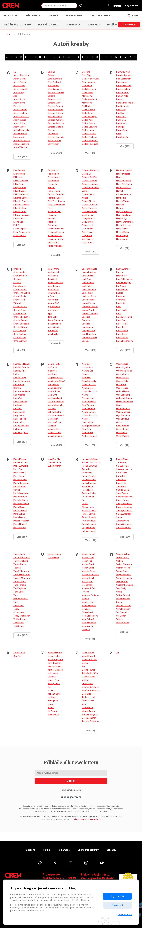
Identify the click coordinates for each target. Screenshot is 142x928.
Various (85, 598)
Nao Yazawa (88, 405)
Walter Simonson (124, 564)
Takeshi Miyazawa (21, 578)
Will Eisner (121, 616)
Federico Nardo (55, 235)
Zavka (85, 663)
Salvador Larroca (124, 469)
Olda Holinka (122, 388)
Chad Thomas (20, 275)
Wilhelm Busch (123, 609)
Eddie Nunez (19, 184)
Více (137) (125, 350)
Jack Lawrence (89, 289)
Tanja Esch (18, 592)
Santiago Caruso (124, 510)
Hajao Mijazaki (123, 174)
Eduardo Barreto (21, 198)
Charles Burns (20, 289)
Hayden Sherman (124, 211)
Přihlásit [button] (114, 5)
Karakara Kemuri (124, 317)
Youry (50, 704)
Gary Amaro (87, 228)
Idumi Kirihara (54, 293)
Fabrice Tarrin (54, 191)
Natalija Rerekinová (91, 425)
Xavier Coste (19, 652)
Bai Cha (51, 72)
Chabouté (18, 269)
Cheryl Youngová (21, 323)
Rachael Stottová (90, 459)
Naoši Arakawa (89, 401)
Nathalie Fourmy (89, 436)
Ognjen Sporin (122, 374)
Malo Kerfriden (54, 422)
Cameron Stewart (90, 78)
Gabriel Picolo (88, 201)
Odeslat (71, 780)
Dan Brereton (122, 106)
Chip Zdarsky (19, 330)
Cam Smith (87, 85)
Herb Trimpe (122, 235)
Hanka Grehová (123, 187)
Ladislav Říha (19, 371)
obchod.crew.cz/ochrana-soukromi (86, 819)
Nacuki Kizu (87, 367)
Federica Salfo (54, 211)
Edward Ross (19, 218)
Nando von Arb (89, 384)
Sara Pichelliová (123, 527)
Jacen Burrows (89, 272)
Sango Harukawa (124, 503)
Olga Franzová (123, 415)
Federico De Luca (56, 228)
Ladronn (17, 374)
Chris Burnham (20, 341)
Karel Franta (122, 323)
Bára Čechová (54, 82)
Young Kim (53, 700)
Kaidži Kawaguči (123, 282)
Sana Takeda (122, 493)
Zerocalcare (87, 707)
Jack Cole (86, 279)
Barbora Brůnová (55, 113)
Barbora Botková (55, 109)
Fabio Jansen (54, 177)
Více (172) (90, 540)
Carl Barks (87, 106)
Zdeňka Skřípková (90, 687)
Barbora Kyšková (56, 120)
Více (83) (56, 255)
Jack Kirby (87, 286)
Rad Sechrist (88, 496)
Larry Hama (18, 415)
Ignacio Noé (53, 303)
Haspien (120, 204)
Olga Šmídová (122, 419)
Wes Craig (121, 588)
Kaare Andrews (123, 269)
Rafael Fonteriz (89, 510)
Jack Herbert (88, 282)
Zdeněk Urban (88, 676)
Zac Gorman (88, 652)
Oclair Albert (122, 364)
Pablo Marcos (19, 459)
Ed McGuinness (20, 194)
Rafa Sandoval (89, 520)
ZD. (83, 666)
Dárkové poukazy (101, 15)
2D (117, 652)
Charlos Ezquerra (21, 317)
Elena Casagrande (21, 232)
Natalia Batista (89, 412)
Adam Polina (19, 123)
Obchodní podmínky (88, 850)
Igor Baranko (54, 306)
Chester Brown (20, 327)
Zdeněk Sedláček (90, 673)
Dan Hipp (120, 127)
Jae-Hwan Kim (89, 334)
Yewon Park (53, 680)
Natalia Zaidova (89, 415)
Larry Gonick (19, 412)
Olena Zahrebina (124, 412)
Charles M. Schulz (21, 293)
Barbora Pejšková (56, 123)
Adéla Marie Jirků (21, 130)
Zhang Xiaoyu (88, 711)
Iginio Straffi (53, 299)
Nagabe (85, 374)
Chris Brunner (19, 337)
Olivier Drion (121, 432)
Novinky (53, 15)
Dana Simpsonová (124, 102)
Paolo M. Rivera (20, 500)
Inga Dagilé (53, 334)
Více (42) (124, 445)
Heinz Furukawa (123, 215)
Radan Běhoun (89, 479)
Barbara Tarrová (55, 106)
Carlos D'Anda (88, 123)
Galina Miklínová (89, 211)
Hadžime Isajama (124, 170)
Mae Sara (52, 374)
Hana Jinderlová (123, 180)
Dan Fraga (121, 120)
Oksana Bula (122, 381)
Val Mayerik (87, 581)
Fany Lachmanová (56, 204)
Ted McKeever (20, 619)
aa (14, 72)
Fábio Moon (53, 180)
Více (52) (124, 248)
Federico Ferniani (56, 232)
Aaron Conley (19, 82)
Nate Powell (87, 432)
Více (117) (90, 251)
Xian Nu (17, 656)
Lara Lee (17, 408)
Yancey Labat (54, 656)
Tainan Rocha (19, 564)
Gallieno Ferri (88, 215)
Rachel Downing (89, 466)
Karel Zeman (122, 337)
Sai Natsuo (121, 462)
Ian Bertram (53, 269)
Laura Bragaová (20, 432)
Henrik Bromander (124, 222)
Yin (49, 687)
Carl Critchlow (88, 109)
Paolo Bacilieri (20, 479)
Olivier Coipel (122, 429)
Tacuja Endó (19, 554)
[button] (111, 24)
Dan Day (120, 113)
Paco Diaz (18, 469)
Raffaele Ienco (89, 524)
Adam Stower (19, 127)
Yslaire (51, 707)
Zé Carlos (86, 694)
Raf (83, 500)
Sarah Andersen (123, 514)
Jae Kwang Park (89, 337)
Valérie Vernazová (90, 574)
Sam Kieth (121, 486)
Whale (119, 592)
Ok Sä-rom (121, 384)
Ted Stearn (18, 626)
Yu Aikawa (52, 711)
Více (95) (90, 153)
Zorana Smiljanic (90, 714)
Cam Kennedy (88, 82)
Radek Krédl (87, 490)
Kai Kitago (121, 286)
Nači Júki (86, 364)
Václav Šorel (88, 567)
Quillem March (54, 466)
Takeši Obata (19, 581)
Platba (46, 850)
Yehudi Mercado (55, 670)
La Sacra (17, 429)
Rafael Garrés (88, 514)
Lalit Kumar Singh (21, 391)
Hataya (119, 208)
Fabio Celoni (53, 174)
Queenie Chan (54, 462)
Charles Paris (19, 296)
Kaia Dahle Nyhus (124, 279)
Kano (118, 306)
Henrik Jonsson (123, 225)
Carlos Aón (87, 120)
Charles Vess (19, 310)
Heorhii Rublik (122, 232)
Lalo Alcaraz (19, 395)
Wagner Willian (123, 554)
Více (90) (21, 244)
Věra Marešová (89, 622)
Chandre (17, 279)
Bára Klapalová (55, 89)
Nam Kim (86, 377)
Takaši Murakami (21, 571)
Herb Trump (121, 239)
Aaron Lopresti (20, 89)
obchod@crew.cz (71, 796)
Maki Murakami (55, 398)
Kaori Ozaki (121, 310)
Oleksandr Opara (124, 398)
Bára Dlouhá (53, 85)
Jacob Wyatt (88, 310)
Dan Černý (121, 109)
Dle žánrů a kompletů (17, 24)
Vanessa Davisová (90, 595)
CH (44, 57)
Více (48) (56, 343)
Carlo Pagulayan (89, 116)
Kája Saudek (122, 289)
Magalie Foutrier (55, 377)
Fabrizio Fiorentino (56, 194)
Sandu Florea (122, 500)
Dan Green (121, 123)
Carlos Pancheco (90, 140)
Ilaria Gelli (52, 317)
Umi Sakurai (53, 557)
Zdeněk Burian (88, 670)
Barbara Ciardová (56, 92)
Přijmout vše (117, 896)
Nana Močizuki (89, 381)
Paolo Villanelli (20, 510)
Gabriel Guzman (89, 180)
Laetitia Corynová (21, 381)
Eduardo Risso (20, 208)
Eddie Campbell (20, 180)
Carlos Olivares (89, 133)
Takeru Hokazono (21, 574)
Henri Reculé (122, 228)
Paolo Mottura (20, 496)
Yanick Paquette (55, 659)
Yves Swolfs (53, 714)
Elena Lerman (19, 235)
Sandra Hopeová (124, 496)
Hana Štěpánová (124, 184)
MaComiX (52, 367)
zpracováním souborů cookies (63, 904)
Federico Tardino (55, 239)
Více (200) (125, 536)
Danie (118, 133)
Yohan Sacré (54, 694)
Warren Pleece (123, 567)
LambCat (17, 398)
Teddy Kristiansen (21, 616)
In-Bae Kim (53, 330)
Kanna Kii (120, 303)
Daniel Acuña (122, 137)
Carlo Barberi (88, 113)
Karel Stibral (121, 334)
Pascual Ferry (19, 527)
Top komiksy (129, 24)
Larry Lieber (18, 422)
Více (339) (56, 445)
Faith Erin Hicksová (56, 201)
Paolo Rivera (19, 507)
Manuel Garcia (54, 432)
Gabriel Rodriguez (90, 204)
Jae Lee (85, 341)
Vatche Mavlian (89, 605)
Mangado (52, 425)
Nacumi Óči (87, 371)
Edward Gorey (19, 211)
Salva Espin (121, 472)
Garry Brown (88, 222)
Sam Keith (121, 483)
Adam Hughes (20, 113)
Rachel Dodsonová (91, 462)
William (119, 619)
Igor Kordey (53, 310)
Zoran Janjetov (89, 718)
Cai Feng (86, 72)
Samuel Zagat (122, 490)
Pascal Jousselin (21, 520)
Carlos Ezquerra (89, 127)
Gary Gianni (87, 239)
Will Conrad (121, 612)
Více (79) (90, 445)
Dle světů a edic (48, 24)
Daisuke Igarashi (124, 75)
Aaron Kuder (19, 85)
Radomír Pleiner (89, 493)
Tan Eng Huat (19, 588)
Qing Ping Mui (54, 459)
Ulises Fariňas (54, 554)
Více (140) (56, 153)
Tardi (15, 602)
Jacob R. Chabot (90, 306)
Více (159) (22, 536)
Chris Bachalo (19, 334)
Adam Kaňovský (21, 116)
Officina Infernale (124, 371)
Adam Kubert (19, 120)
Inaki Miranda (54, 327)
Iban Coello (53, 279)
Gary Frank (87, 235)
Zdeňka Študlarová (91, 690)
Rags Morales (88, 527)
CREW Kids (94, 24)
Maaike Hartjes (55, 364)
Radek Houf (87, 486)
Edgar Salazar (19, 191)
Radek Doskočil (89, 483)
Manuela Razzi (54, 429)
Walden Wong (122, 557)
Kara (118, 313)
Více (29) (124, 632)
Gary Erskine (88, 232)
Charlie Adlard (19, 313)
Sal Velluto (121, 476)
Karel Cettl (121, 320)
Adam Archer (19, 99)
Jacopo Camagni (90, 313)
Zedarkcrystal (88, 697)
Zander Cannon (89, 659)
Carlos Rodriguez (90, 144)
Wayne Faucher (123, 574)
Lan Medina (18, 405)
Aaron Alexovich (21, 75)
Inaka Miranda (54, 323)
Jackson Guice (89, 296)
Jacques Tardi (88, 330)
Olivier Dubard (122, 436)
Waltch (119, 561)
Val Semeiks (88, 585)
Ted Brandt (18, 605)
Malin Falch (53, 419)
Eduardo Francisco (22, 201)
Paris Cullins (19, 514)
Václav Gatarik (88, 554)
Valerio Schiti (88, 578)
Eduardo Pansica (21, 204)
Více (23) (90, 730)
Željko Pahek (88, 700)
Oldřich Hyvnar (123, 391)
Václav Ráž (87, 561)
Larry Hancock (20, 419)
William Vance (122, 622)
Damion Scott (122, 92)
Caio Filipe (87, 75)
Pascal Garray (19, 517)
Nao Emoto (87, 388)
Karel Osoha (122, 330)
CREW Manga (73, 24)
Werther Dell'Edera (124, 585)
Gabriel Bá (86, 174)
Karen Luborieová (124, 341)
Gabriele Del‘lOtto (90, 177)
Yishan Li (52, 690)
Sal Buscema (122, 466)
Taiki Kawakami (20, 561)
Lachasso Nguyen (21, 364)
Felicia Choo (53, 242)
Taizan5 (17, 567)
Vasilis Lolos (88, 602)
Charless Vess (20, 306)
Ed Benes (17, 177)
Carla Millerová (89, 89)
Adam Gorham (20, 109)
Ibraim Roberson (55, 282)
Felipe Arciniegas (56, 246)
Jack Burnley (88, 275)
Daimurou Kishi (123, 72)
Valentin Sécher (89, 571)
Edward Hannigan (21, 215)
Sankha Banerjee (124, 507)
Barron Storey (54, 140)
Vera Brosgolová (90, 616)
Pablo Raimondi (20, 462)
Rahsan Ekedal (89, 531)
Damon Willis (122, 96)
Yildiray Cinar (54, 683)
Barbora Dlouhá (55, 116)
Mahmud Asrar (55, 388)
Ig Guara (52, 296)
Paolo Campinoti (21, 483)
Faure (50, 208)
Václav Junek (88, 557)
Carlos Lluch (88, 130)
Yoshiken (52, 697)
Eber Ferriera (19, 174)
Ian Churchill (53, 272)
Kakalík (119, 293)
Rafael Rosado (89, 517)
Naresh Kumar (88, 408)
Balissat (51, 75)
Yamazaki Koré (55, 652)
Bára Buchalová (55, 78)
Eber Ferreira (19, 170)
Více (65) (90, 638)
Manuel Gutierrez (56, 436)
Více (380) (90, 350)
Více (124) (22, 441)
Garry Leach (87, 225)
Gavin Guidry (88, 242)
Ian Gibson (53, 275)
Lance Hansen (20, 401)
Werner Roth (122, 581)
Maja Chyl (52, 395)
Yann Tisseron (54, 663)
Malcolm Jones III (56, 415)
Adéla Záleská (20, 147)
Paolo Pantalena (21, 503)
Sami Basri (121, 479)
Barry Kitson (53, 144)
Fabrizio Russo (55, 198)
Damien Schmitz (124, 89)
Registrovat (131, 5)
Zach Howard (88, 656)
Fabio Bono (53, 170)
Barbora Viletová (55, 127)
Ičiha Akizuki (53, 289)
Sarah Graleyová (124, 524)
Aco (15, 96)
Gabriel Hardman (90, 184)
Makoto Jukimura (56, 401)
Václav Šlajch (88, 564)
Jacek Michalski (89, 269)
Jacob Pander (88, 303)
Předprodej (33, 15)
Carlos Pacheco (89, 137)
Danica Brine (122, 130)
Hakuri (119, 177)
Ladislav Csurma (21, 367)
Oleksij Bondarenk (124, 401)
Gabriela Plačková (90, 170)
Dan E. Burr (121, 116)
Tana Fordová (19, 585)
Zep (84, 704)
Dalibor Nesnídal (123, 85)
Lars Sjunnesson (21, 425)
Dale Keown (121, 82)
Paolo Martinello (21, 493)
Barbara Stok (54, 102)
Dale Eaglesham (123, 78)
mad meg (52, 371)
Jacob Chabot (88, 299)
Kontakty (111, 850)
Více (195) (125, 146)
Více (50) (21, 350)
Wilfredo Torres (123, 605)
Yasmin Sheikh (54, 666)
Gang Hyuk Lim (89, 218)
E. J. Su (16, 225)
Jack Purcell (87, 293)
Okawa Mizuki (122, 377)
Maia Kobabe (54, 391)
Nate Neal (86, 429)
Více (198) (22, 156)
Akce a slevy (11, 15)
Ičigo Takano (54, 286)
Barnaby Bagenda (56, 137)
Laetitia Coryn (19, 377)
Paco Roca (18, 476)
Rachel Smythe (89, 476)
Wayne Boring (122, 571)
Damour (120, 99)
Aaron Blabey (19, 78)
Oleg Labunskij (123, 395)
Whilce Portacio (123, 595)
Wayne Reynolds (124, 578)
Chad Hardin (19, 272)
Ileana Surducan (55, 320)
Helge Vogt (121, 218)
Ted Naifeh (18, 622)
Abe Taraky (18, 92)
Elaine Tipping (19, 228)
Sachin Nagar (122, 459)
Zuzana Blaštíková (90, 721)
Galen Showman (89, 208)
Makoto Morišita (55, 405)
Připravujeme (74, 15)
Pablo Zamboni (20, 466)
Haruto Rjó (121, 198)
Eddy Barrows (19, 187)
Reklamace (64, 850)
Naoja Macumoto (90, 391)
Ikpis (50, 313)
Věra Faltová (88, 619)
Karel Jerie (121, 327)
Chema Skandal (20, 320)
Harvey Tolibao (123, 201)
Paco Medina (19, 472)
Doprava (30, 850)
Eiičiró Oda (18, 222)
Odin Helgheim (123, 367)
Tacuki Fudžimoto (21, 557)
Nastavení (117, 905)
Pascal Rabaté (20, 524)
